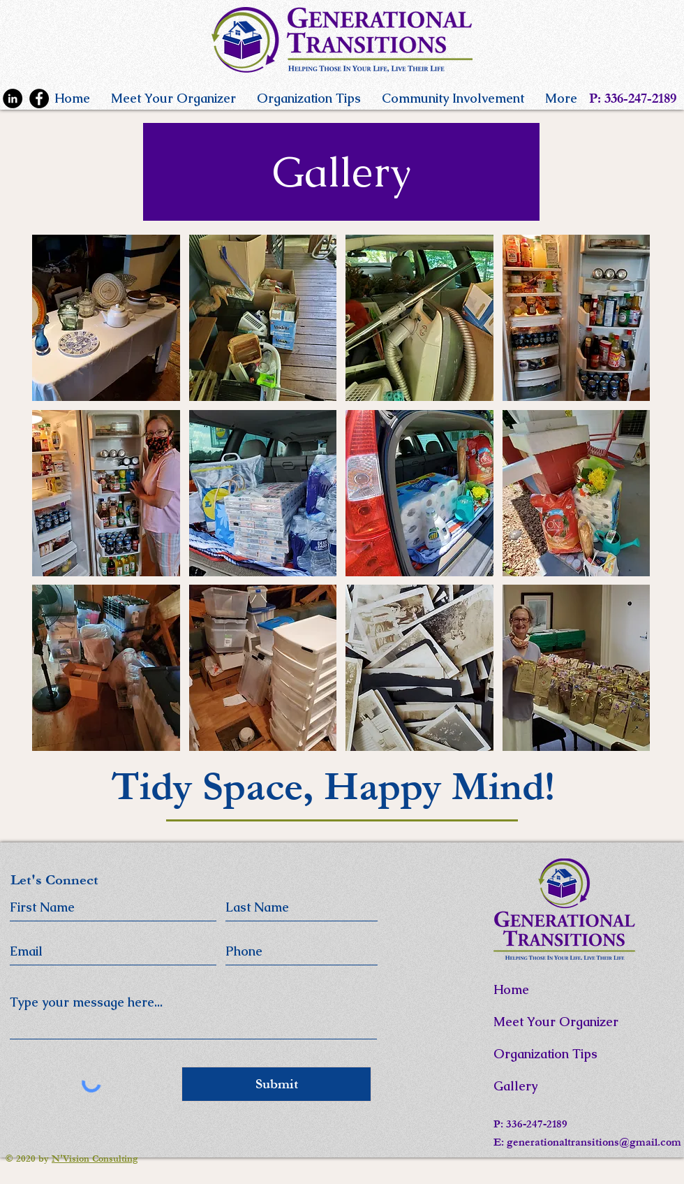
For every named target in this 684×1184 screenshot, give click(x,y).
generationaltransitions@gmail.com (594, 1142)
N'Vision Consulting (95, 1158)
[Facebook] (39, 98)
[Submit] (276, 1084)
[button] (106, 318)
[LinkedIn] (12, 98)
